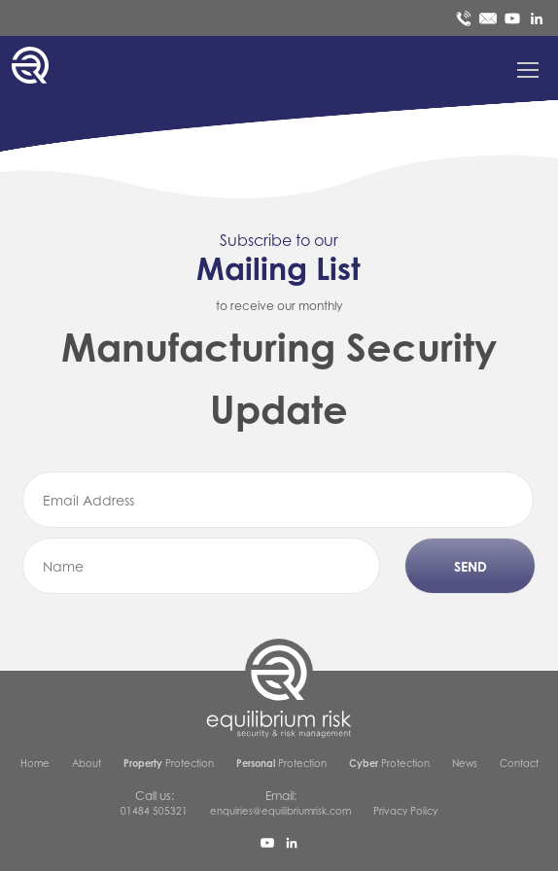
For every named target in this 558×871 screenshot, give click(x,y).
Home (35, 763)
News (464, 763)
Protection (168, 763)
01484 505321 (154, 811)
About (86, 763)
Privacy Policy (405, 811)
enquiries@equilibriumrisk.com (280, 811)
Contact (519, 763)
